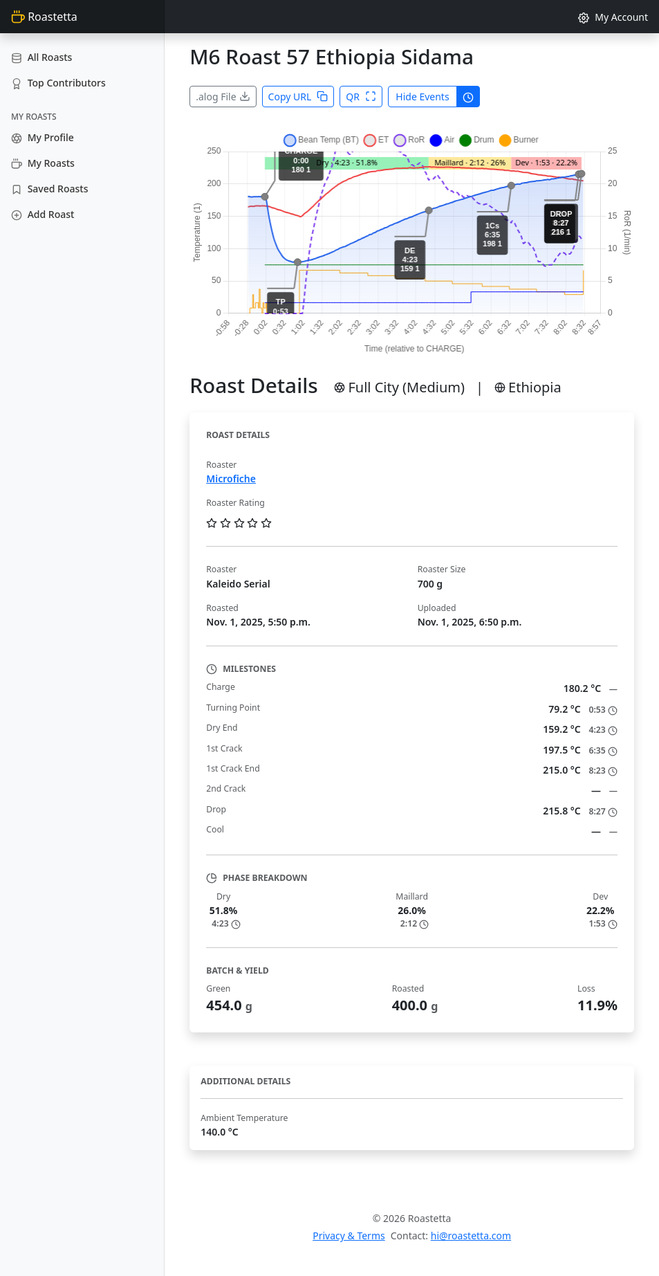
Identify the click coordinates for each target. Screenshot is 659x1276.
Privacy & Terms (349, 1235)
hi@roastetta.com (471, 1235)
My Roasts (43, 163)
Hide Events (422, 96)
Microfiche (231, 478)
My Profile (42, 137)
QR (361, 96)
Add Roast (42, 214)
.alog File (223, 96)
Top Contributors (58, 82)
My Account (613, 17)
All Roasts (41, 57)
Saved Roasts (49, 188)
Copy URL (298, 96)
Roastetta (44, 16)
